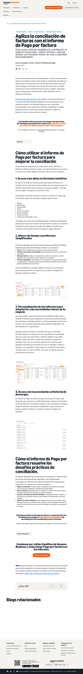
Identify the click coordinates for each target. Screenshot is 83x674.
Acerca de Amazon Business (13, 646)
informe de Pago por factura (27, 99)
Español (75, 3)
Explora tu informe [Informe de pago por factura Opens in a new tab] (41, 555)
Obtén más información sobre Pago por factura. (42, 573)
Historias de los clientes (12, 648)
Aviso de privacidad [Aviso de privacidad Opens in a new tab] (24, 671)
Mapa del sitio (46, 651)
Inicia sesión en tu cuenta (67, 650)
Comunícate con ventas (49, 646)
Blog (26, 646)
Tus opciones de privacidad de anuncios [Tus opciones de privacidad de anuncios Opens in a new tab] (40, 671)
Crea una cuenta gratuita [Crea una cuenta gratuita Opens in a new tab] (53, 7)
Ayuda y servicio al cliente (49, 648)
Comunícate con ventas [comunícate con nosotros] (71, 7)
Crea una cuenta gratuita (67, 647)
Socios (8, 651)
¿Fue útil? (23, 586)
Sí (52, 586)
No (61, 586)
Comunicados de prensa (31, 651)
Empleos (8, 653)
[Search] (69, 3)
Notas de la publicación (30, 648)
